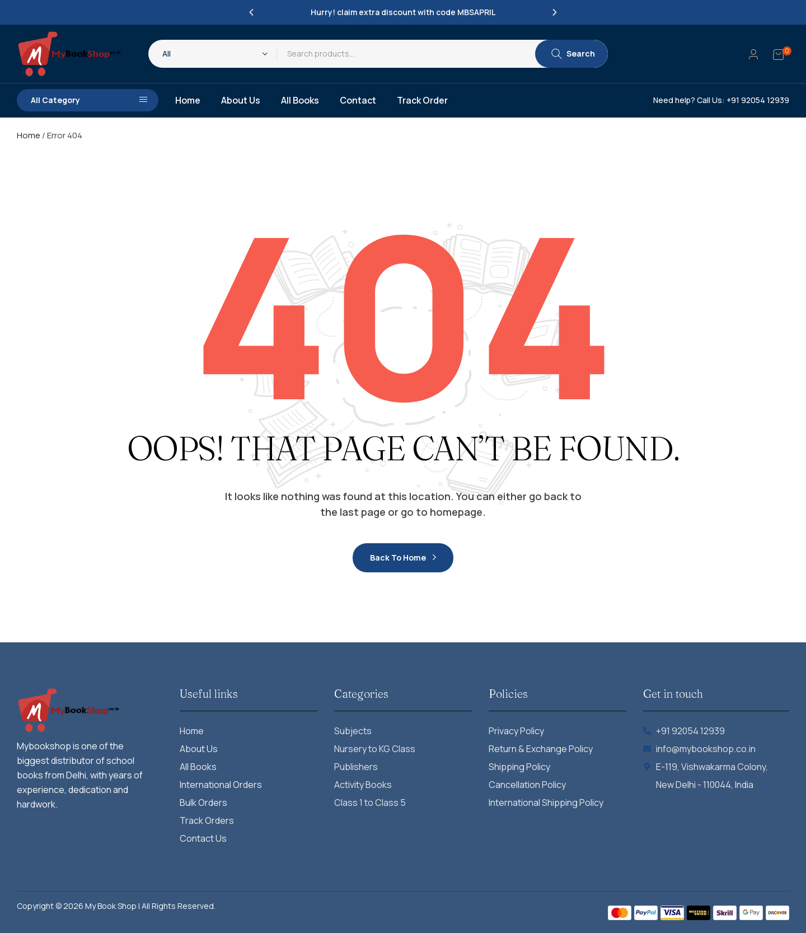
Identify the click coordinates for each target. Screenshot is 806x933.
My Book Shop (111, 906)
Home (28, 135)
